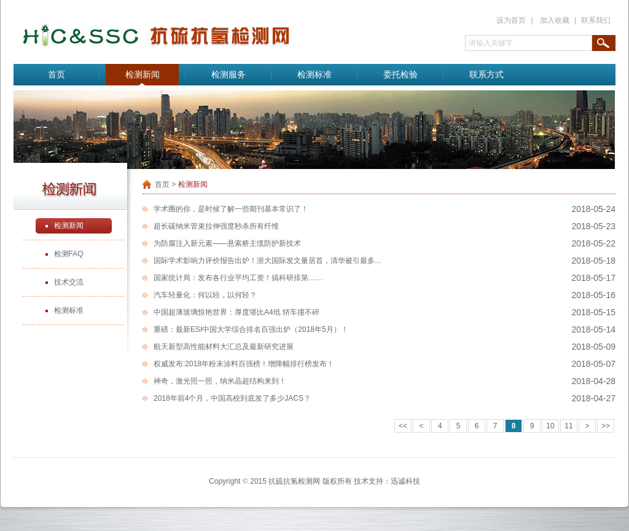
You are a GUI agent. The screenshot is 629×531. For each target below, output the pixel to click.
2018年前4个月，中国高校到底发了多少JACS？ (232, 398)
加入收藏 (554, 20)
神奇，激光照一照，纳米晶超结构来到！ (220, 381)
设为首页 (511, 20)
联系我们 (596, 20)
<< (403, 426)
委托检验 (400, 74)
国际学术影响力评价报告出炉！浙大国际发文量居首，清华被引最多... (267, 260)
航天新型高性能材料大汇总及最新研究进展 (224, 346)
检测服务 (228, 74)
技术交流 (69, 282)
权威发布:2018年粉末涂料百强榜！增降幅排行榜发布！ (244, 364)
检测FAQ (69, 254)
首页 (56, 74)
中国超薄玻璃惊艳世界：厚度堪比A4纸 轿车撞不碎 (236, 312)
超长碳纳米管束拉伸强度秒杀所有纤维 (216, 226)
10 (550, 426)
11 (568, 426)
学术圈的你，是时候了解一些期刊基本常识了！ (231, 209)
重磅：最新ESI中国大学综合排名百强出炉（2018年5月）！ (251, 329)
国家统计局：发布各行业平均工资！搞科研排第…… (238, 277)
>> (605, 426)
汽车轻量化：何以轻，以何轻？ (205, 295)
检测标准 (314, 74)
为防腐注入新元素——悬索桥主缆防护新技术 (227, 243)
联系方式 (486, 74)
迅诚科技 (405, 481)
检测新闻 (142, 74)
